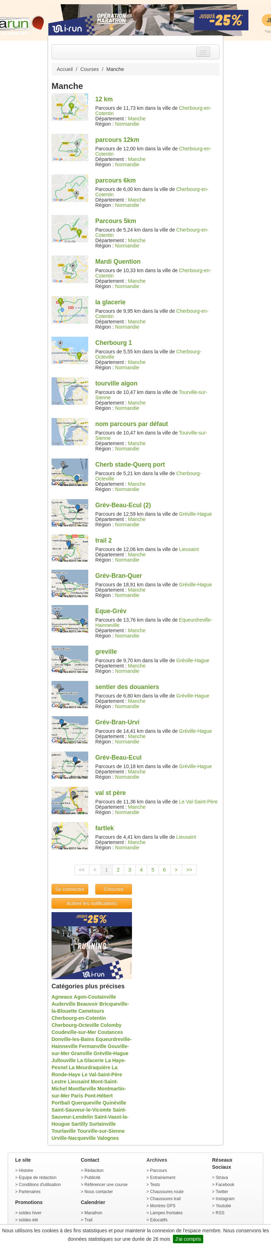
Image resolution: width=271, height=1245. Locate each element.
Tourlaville (64, 1131)
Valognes (108, 1138)
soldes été (28, 1219)
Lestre (59, 1081)
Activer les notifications (92, 903)
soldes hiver (30, 1212)
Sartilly (79, 1124)
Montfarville (82, 1088)
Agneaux (62, 997)
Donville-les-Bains (73, 1039)
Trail (88, 1219)
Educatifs (158, 1219)
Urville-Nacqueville (74, 1138)
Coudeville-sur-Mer (74, 1032)
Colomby (110, 1025)
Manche (137, 118)
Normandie (127, 124)
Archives (156, 1160)
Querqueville (86, 1103)
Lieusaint (189, 549)
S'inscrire (113, 889)
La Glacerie (90, 1060)
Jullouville (64, 1060)
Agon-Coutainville (95, 997)
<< (82, 870)
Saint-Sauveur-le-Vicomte (81, 1110)
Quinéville (114, 1103)
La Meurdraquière (89, 1067)
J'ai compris (188, 1239)
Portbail (61, 1103)
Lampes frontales (166, 1212)
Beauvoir (87, 1004)
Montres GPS (162, 1205)
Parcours (158, 1170)
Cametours (91, 1011)
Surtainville (102, 1124)
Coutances (110, 1032)
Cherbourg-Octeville (75, 1025)
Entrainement (162, 1177)
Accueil (65, 69)
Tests (155, 1184)
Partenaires (29, 1191)
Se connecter (70, 889)
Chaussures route (166, 1191)
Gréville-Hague (195, 514)
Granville (81, 1053)
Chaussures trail (165, 1198)
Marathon (93, 1212)
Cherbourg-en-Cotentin (79, 1018)
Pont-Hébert (98, 1096)
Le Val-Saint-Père (198, 801)
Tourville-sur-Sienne (101, 1131)
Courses (89, 69)
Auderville (64, 1004)
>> (189, 870)
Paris (77, 1096)
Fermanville (93, 1046)
